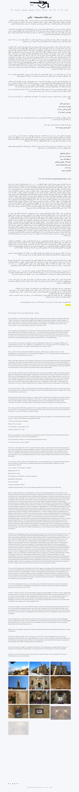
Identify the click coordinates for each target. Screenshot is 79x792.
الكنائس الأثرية (24, 10)
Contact (66, 10)
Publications (44, 10)
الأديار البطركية (31, 10)
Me (58, 10)
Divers (54, 10)
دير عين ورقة (33, 184)
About (62, 10)
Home (12, 10)
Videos (50, 10)
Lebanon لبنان (17, 10)
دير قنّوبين (19, 271)
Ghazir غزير (38, 10)
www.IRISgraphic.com (46, 787)
